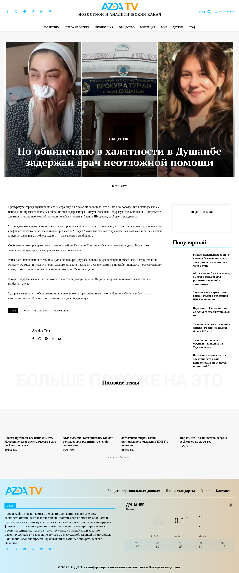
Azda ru (41, 330)
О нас (205, 491)
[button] (206, 11)
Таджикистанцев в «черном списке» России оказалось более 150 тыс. (212, 327)
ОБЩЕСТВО (119, 139)
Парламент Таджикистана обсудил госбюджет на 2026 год (211, 311)
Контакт (223, 491)
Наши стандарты (180, 491)
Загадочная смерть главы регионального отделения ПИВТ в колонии (210, 295)
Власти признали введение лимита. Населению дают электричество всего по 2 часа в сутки (211, 260)
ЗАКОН (24, 310)
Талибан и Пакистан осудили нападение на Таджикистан (208, 343)
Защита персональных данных (134, 491)
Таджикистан (60, 310)
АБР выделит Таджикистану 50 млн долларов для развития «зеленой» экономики (212, 278)
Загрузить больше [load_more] (119, 457)
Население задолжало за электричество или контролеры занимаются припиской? (210, 360)
